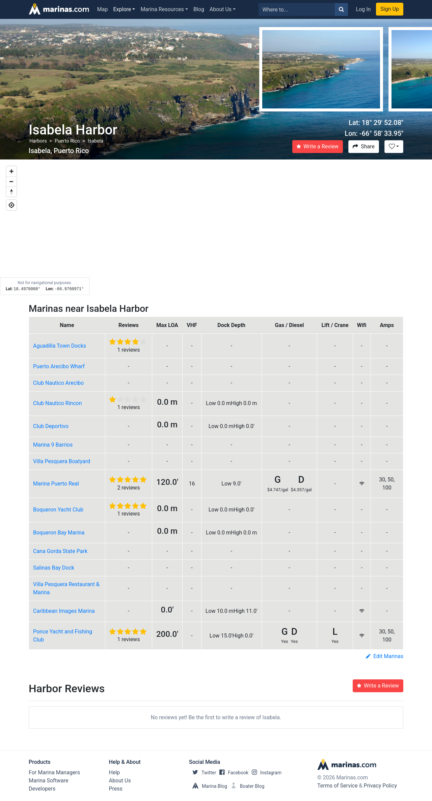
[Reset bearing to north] (11, 191)
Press (116, 788)
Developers (42, 788)
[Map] (216, 227)
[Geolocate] (11, 205)
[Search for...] (297, 9)
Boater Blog (246, 786)
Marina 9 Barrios (53, 445)
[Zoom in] (11, 171)
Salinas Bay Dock (53, 568)
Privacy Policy (380, 785)
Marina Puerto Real (56, 483)
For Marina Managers (54, 772)
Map (102, 9)
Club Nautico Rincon (57, 403)
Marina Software (48, 780)
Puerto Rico (67, 141)
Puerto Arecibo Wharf (59, 366)
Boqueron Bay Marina (58, 532)
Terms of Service (337, 785)
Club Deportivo (51, 426)
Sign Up (389, 9)
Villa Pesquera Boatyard (61, 461)
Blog (198, 9)
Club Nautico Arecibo (58, 383)
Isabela (95, 141)
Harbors (38, 141)
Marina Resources (162, 9)
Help (114, 772)
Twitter (202, 772)
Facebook (232, 772)
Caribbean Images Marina (64, 611)
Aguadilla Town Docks (59, 346)
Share (364, 146)
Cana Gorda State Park (60, 551)
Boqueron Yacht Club (58, 509)
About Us (221, 9)
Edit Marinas (384, 656)
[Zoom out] (11, 181)
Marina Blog (208, 786)
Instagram (264, 772)
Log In (363, 9)
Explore (122, 9)
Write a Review (318, 146)
